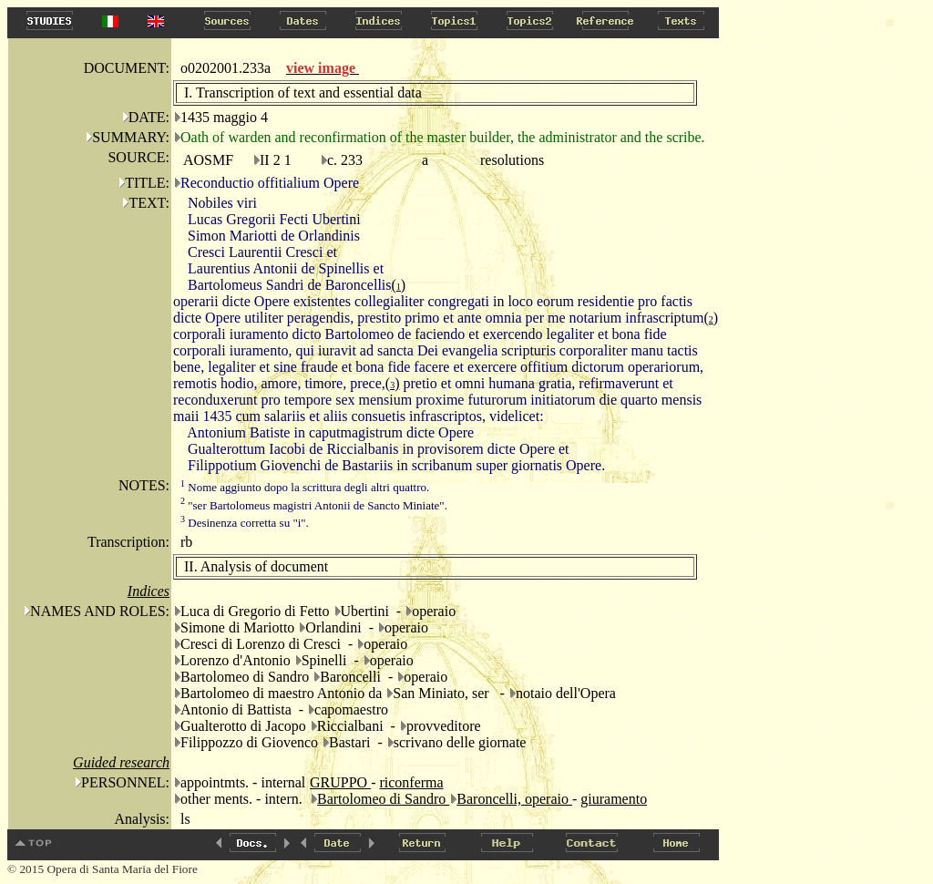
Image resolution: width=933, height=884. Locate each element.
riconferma (411, 782)
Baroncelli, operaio (514, 799)
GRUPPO (340, 782)
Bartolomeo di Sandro (383, 799)
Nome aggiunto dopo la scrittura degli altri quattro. (304, 487)
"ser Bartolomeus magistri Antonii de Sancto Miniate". (313, 505)
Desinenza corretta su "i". (244, 522)
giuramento (613, 799)
